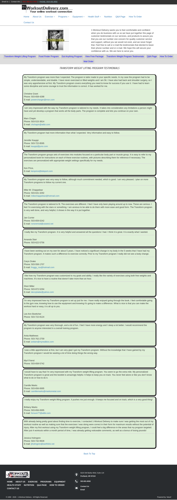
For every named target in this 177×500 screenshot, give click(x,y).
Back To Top (89, 454)
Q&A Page (120, 17)
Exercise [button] (50, 17)
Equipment (59, 482)
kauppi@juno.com (39, 146)
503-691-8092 (85, 481)
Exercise (33, 482)
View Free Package (94, 56)
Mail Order (88, 61)
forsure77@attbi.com (41, 413)
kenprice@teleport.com (42, 171)
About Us (37, 17)
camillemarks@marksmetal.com (46, 391)
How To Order (135, 17)
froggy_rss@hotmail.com (42, 267)
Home (26, 17)
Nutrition (108, 17)
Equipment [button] (78, 17)
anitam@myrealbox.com (42, 342)
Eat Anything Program (72, 56)
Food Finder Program (49, 56)
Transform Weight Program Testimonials (125, 56)
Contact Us (29, 22)
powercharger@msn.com (43, 100)
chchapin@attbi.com (40, 124)
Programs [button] (63, 17)
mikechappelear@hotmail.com (45, 196)
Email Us (5, 2)
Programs (45, 482)
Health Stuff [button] (94, 17)
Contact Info (15, 2)
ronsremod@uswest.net (42, 224)
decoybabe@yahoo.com (42, 292)
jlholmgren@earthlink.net (42, 444)
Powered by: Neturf (164, 497)
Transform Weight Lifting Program (20, 56)
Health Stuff (14, 485)
